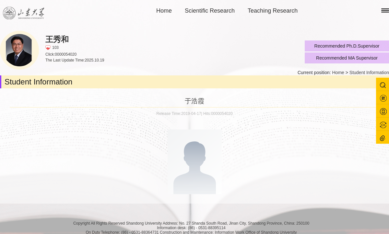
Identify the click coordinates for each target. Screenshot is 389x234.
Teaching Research (273, 10)
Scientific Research (210, 10)
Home (164, 10)
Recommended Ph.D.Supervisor (347, 46)
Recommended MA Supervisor (347, 58)
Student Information (369, 72)
